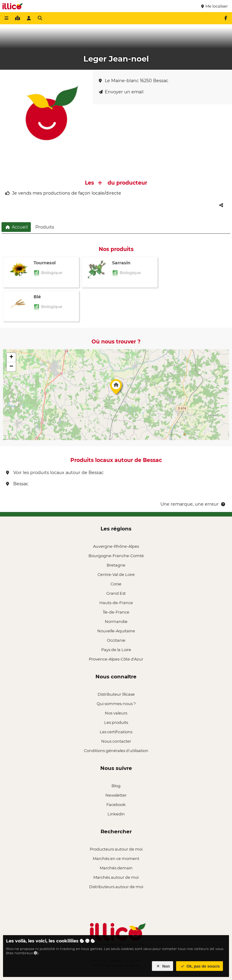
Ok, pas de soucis (199, 966)
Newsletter (116, 795)
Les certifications (116, 731)
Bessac (17, 484)
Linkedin (116, 813)
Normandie (116, 621)
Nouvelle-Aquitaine (116, 630)
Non (162, 966)
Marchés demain (116, 867)
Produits (44, 227)
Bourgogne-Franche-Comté (116, 555)
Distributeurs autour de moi (116, 886)
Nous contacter (116, 741)
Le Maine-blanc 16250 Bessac (133, 80)
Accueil (16, 227)
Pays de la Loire (116, 649)
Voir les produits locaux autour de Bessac (55, 472)
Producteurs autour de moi (116, 849)
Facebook (116, 804)
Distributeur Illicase (116, 694)
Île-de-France (116, 612)
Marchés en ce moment (116, 858)
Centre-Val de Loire (116, 574)
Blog (116, 785)
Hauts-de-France (116, 602)
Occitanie (116, 640)
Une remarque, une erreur (193, 504)
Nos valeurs (116, 713)
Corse (116, 583)
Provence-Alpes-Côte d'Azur (116, 659)
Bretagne (116, 565)
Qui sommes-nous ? (116, 703)
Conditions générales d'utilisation (116, 750)
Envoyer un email (121, 92)
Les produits (116, 722)
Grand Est (116, 593)
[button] (116, 388)
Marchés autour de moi (116, 877)
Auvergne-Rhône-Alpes (116, 546)
